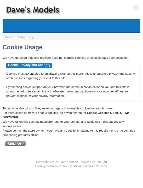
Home (9, 37)
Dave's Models (68, 161)
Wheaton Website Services (89, 166)
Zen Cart (101, 161)
